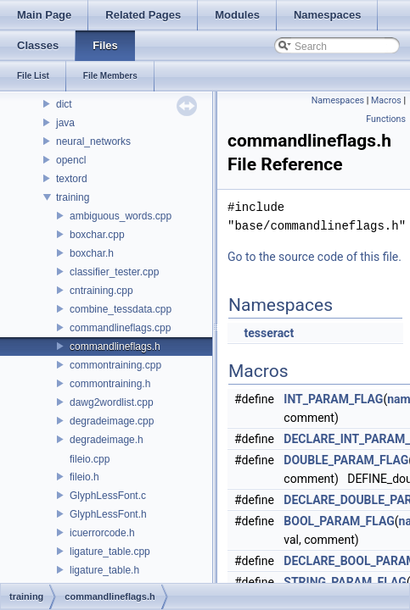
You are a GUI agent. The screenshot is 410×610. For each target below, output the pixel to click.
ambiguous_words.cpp (120, 216)
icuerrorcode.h (102, 533)
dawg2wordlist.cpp (112, 402)
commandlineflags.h (115, 346)
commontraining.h (110, 384)
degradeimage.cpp (112, 421)
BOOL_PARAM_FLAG (339, 521)
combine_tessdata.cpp (120, 309)
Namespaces (338, 100)
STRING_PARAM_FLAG (345, 582)
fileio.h (84, 477)
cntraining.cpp (101, 291)
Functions (386, 119)
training (72, 197)
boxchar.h (92, 253)
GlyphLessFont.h (108, 514)
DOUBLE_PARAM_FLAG (346, 460)
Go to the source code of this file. (314, 256)
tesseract (269, 333)
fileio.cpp (90, 459)
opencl (71, 160)
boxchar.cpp (97, 235)
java (65, 123)
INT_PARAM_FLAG (333, 399)
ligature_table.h (104, 570)
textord (71, 179)
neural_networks (93, 141)
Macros (386, 100)
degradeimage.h (106, 440)
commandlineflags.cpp (120, 328)
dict (64, 104)
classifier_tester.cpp (114, 272)
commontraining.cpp (115, 365)
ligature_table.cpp (110, 551)
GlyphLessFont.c (108, 496)
